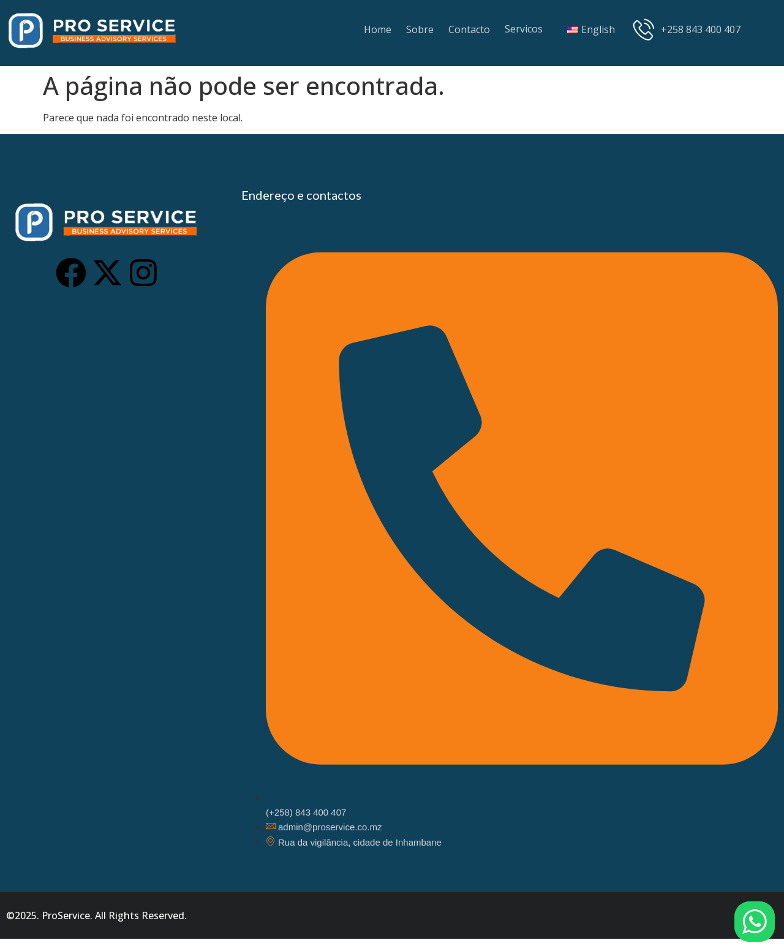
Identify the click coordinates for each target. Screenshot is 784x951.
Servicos (524, 29)
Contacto (469, 29)
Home (377, 29)
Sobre (420, 29)
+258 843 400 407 (687, 29)
